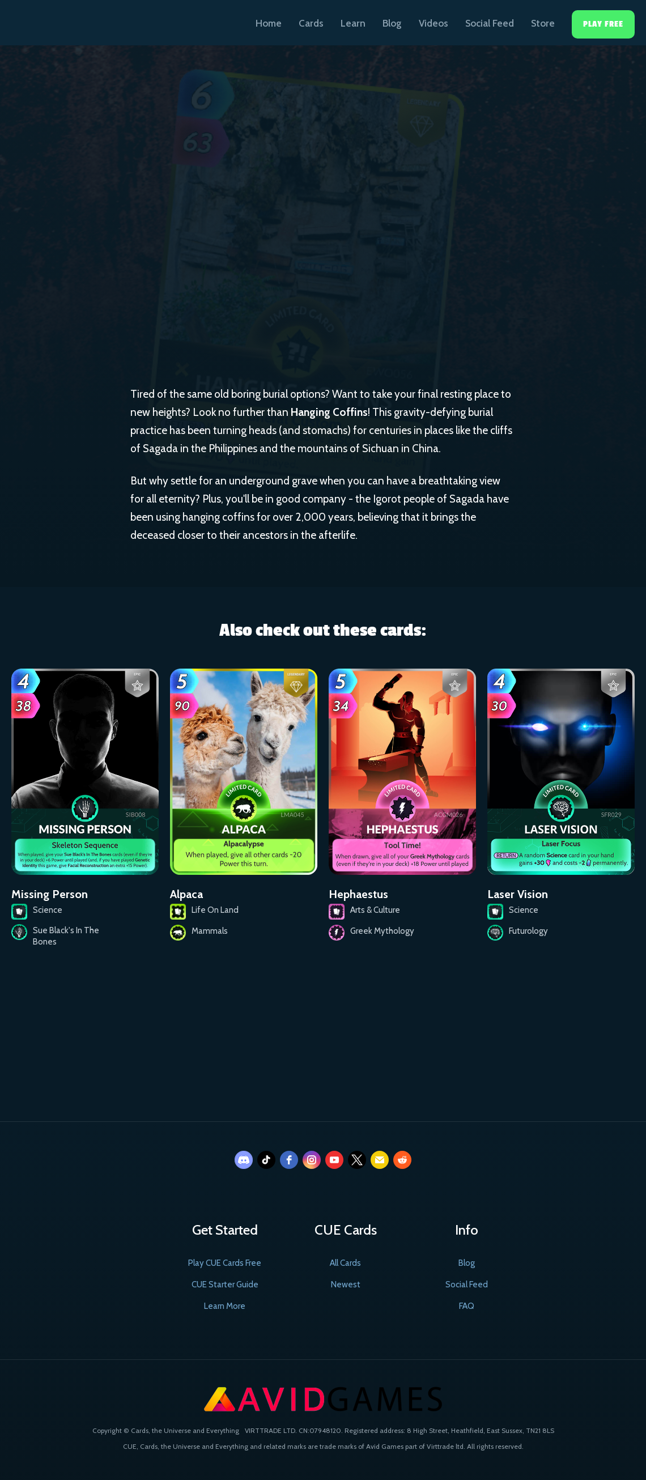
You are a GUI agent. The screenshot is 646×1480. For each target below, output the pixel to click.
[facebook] (289, 1160)
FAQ (466, 1306)
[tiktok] (266, 1160)
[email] (380, 1160)
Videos (433, 23)
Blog (392, 23)
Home (269, 23)
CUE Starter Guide (225, 1284)
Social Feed (489, 23)
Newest (345, 1284)
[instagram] (312, 1160)
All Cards (345, 1263)
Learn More (224, 1306)
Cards (311, 23)
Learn (353, 23)
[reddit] (402, 1160)
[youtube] (334, 1160)
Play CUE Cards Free (224, 1263)
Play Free (603, 24)
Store (543, 23)
